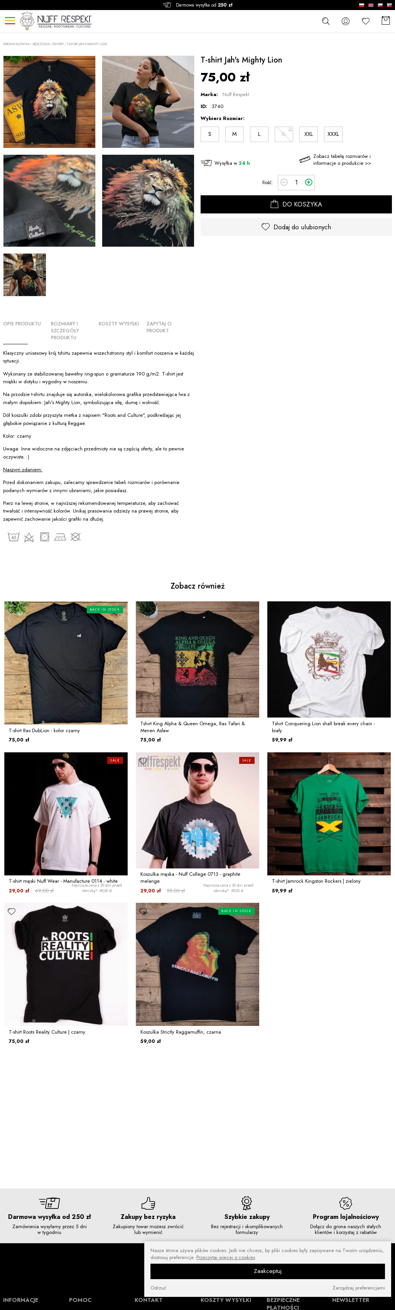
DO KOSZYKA (296, 204)
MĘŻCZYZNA (40, 44)
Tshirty (58, 44)
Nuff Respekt (236, 94)
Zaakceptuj (268, 1271)
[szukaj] (325, 20)
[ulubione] (11, 609)
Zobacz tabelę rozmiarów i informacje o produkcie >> (342, 159)
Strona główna (16, 44)
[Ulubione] (366, 21)
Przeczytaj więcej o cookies (225, 1257)
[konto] (345, 21)
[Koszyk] (386, 21)
